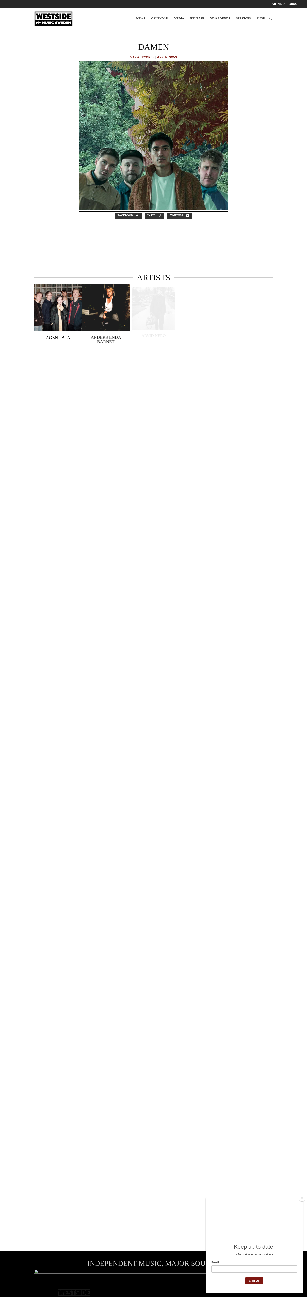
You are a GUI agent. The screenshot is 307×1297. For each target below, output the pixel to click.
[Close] (302, 1198)
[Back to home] (54, 18)
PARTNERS (277, 3)
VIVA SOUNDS (220, 18)
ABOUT (294, 3)
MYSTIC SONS (166, 57)
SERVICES (243, 18)
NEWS (140, 18)
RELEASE (197, 18)
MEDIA (179, 18)
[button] (271, 18)
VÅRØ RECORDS (142, 57)
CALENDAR (159, 18)
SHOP (261, 18)
